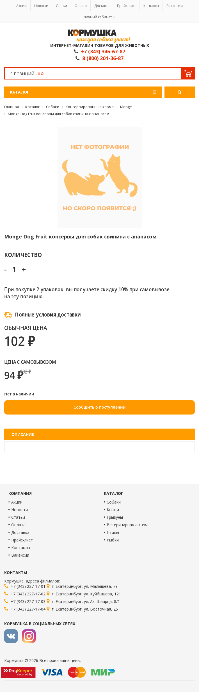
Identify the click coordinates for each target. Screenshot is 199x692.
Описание (23, 434)
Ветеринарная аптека (127, 524)
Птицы (113, 532)
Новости (41, 5)
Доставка (101, 5)
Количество (23, 255)
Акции (21, 5)
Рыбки (113, 540)
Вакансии (174, 5)
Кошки (113, 509)
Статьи (61, 5)
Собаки (114, 502)
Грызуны (115, 517)
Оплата (81, 5)
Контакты (151, 5)
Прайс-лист (126, 5)
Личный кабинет (98, 17)
